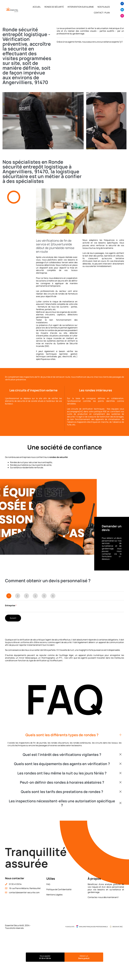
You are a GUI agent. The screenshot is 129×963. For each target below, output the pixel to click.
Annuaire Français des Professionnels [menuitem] (93, 927)
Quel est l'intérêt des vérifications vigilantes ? (62, 754)
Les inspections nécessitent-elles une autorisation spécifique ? (62, 803)
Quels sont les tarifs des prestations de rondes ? (62, 792)
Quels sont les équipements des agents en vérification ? (62, 764)
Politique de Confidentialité (58, 889)
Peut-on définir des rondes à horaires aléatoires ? (62, 782)
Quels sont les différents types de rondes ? (61, 735)
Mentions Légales (54, 894)
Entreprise (11, 605)
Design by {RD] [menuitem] (117, 927)
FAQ (48, 884)
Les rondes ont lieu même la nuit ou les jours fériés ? (61, 773)
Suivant (13, 618)
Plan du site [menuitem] (70, 927)
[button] (64, 735)
